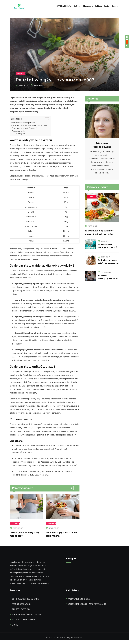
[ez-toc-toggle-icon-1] (45, 118)
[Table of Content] (47, 117)
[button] (71, 487)
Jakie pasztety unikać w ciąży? (24, 127)
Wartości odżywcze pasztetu (24, 121)
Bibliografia (21, 132)
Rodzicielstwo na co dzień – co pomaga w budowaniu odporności (108, 261)
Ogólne (77, 6)
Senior (107, 6)
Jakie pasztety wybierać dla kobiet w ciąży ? (30, 124)
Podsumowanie (18, 129)
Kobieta (98, 6)
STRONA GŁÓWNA (64, 6)
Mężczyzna (88, 6)
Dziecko (115, 6)
